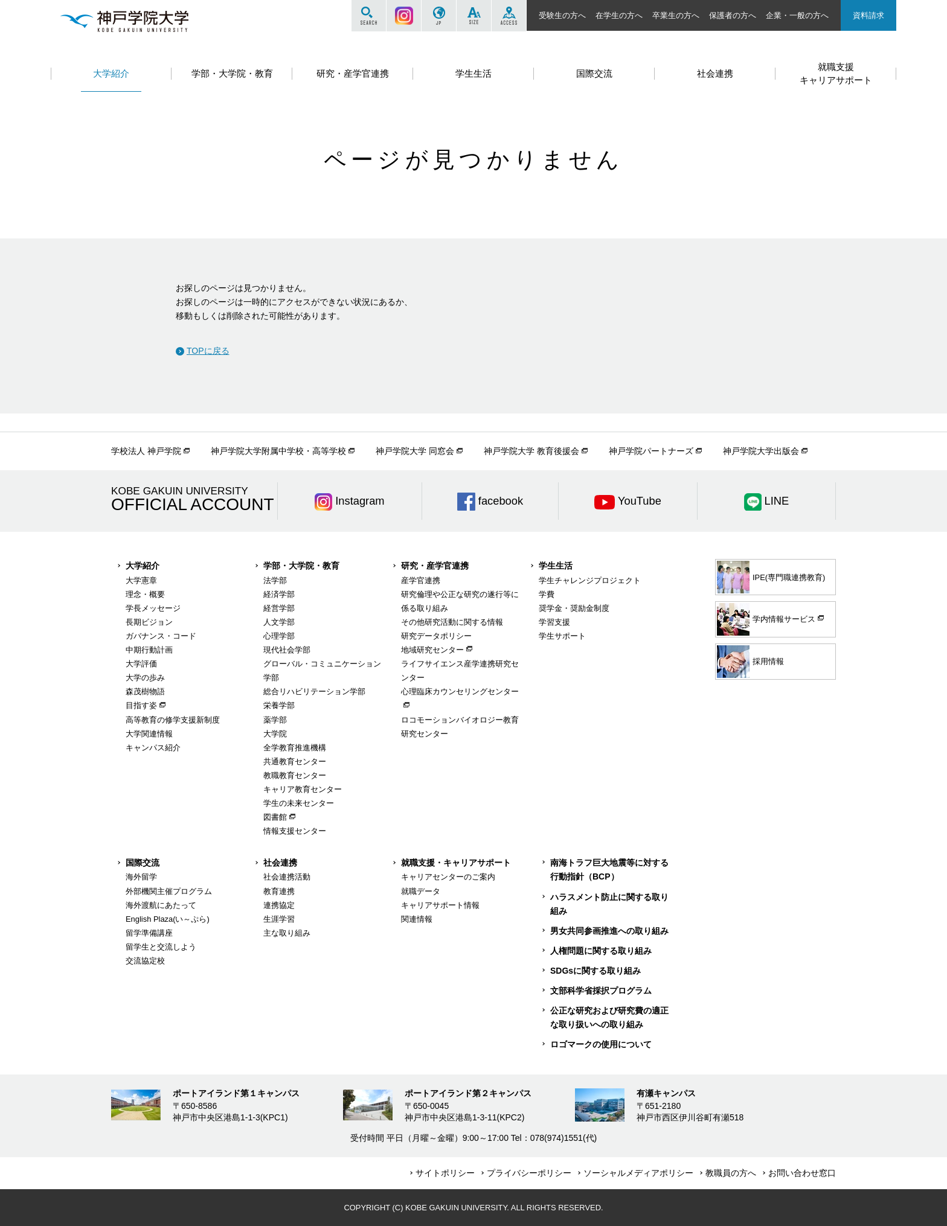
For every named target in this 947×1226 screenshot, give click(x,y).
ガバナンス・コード (161, 635)
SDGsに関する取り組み (595, 970)
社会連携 (280, 862)
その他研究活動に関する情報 (452, 622)
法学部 (275, 580)
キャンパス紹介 (153, 747)
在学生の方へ (619, 15)
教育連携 (279, 891)
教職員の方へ (730, 1173)
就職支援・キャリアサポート (456, 862)
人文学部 (279, 622)
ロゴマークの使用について (601, 1044)
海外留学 (141, 876)
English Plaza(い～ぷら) (168, 919)
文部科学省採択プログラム (601, 990)
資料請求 (868, 15)
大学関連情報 (149, 733)
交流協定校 (145, 960)
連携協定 (279, 905)
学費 (546, 594)
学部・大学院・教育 (301, 565)
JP (439, 15)
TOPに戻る (208, 351)
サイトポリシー (445, 1173)
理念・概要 (145, 594)
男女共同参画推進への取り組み (609, 931)
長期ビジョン (149, 622)
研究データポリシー (436, 635)
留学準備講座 (149, 932)
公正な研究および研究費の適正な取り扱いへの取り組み (609, 1017)
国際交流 (142, 862)
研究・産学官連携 (435, 565)
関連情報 (416, 919)
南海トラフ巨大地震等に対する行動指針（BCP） (609, 869)
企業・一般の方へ (797, 15)
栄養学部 (279, 705)
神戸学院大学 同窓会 (415, 451)
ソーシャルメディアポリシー (638, 1173)
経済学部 (279, 594)
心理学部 (279, 635)
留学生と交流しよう (161, 946)
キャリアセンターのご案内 (448, 876)
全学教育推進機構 (294, 747)
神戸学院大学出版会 (761, 451)
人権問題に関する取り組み (601, 951)
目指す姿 (141, 705)
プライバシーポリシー (529, 1173)
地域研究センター (432, 649)
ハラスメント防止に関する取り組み (609, 904)
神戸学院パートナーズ (651, 451)
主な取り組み (286, 932)
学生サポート (562, 635)
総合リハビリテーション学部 (314, 691)
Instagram (404, 15)
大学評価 (141, 663)
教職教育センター (294, 775)
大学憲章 (141, 580)
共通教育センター (294, 761)
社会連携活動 (286, 876)
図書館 (275, 817)
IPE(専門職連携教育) (771, 577)
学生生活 (556, 565)
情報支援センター (294, 830)
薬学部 (275, 719)
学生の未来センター (298, 803)
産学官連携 (420, 580)
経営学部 (279, 608)
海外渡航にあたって (161, 905)
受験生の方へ (562, 15)
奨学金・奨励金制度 (574, 608)
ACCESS (509, 15)
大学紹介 (142, 565)
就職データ (420, 891)
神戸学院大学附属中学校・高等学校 (278, 451)
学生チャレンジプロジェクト (590, 580)
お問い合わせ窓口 (802, 1173)
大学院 (275, 733)
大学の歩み (145, 677)
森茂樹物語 (145, 691)
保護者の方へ (732, 15)
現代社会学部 (286, 649)
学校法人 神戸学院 (146, 451)
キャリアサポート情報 (440, 905)
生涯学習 (279, 919)
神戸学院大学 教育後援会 (531, 451)
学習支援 (554, 622)
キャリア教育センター (302, 789)
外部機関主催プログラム (169, 891)
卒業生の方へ (675, 15)
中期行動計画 (149, 649)
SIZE (474, 15)
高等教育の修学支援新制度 (173, 719)
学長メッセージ (153, 608)
